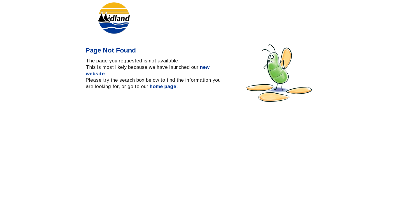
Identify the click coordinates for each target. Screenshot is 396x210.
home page (163, 123)
